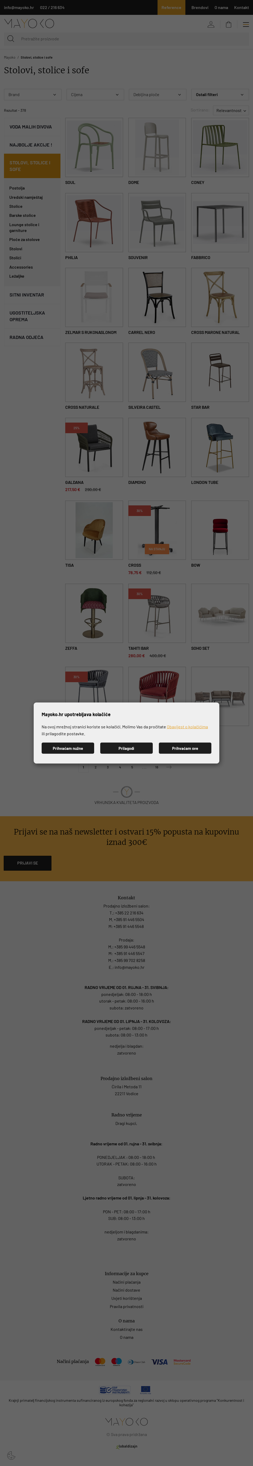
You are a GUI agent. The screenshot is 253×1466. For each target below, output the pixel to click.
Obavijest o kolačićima (187, 726)
